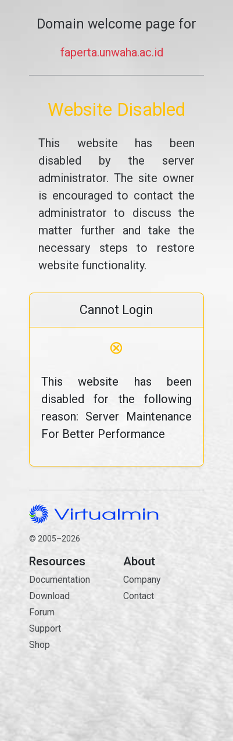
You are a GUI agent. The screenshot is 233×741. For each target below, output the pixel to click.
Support (45, 628)
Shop (39, 644)
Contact (163, 637)
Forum (42, 612)
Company (142, 579)
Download (49, 595)
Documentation (59, 579)
